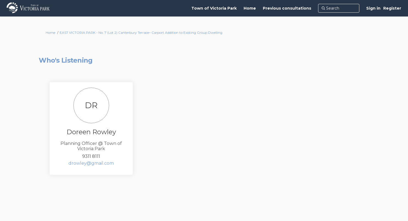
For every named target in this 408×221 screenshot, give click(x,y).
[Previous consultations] (287, 8)
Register (392, 8)
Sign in (373, 8)
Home (50, 32)
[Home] (249, 8)
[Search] (338, 8)
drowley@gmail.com (91, 163)
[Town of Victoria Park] (214, 8)
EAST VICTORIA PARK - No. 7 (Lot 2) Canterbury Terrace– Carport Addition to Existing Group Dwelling (141, 32)
